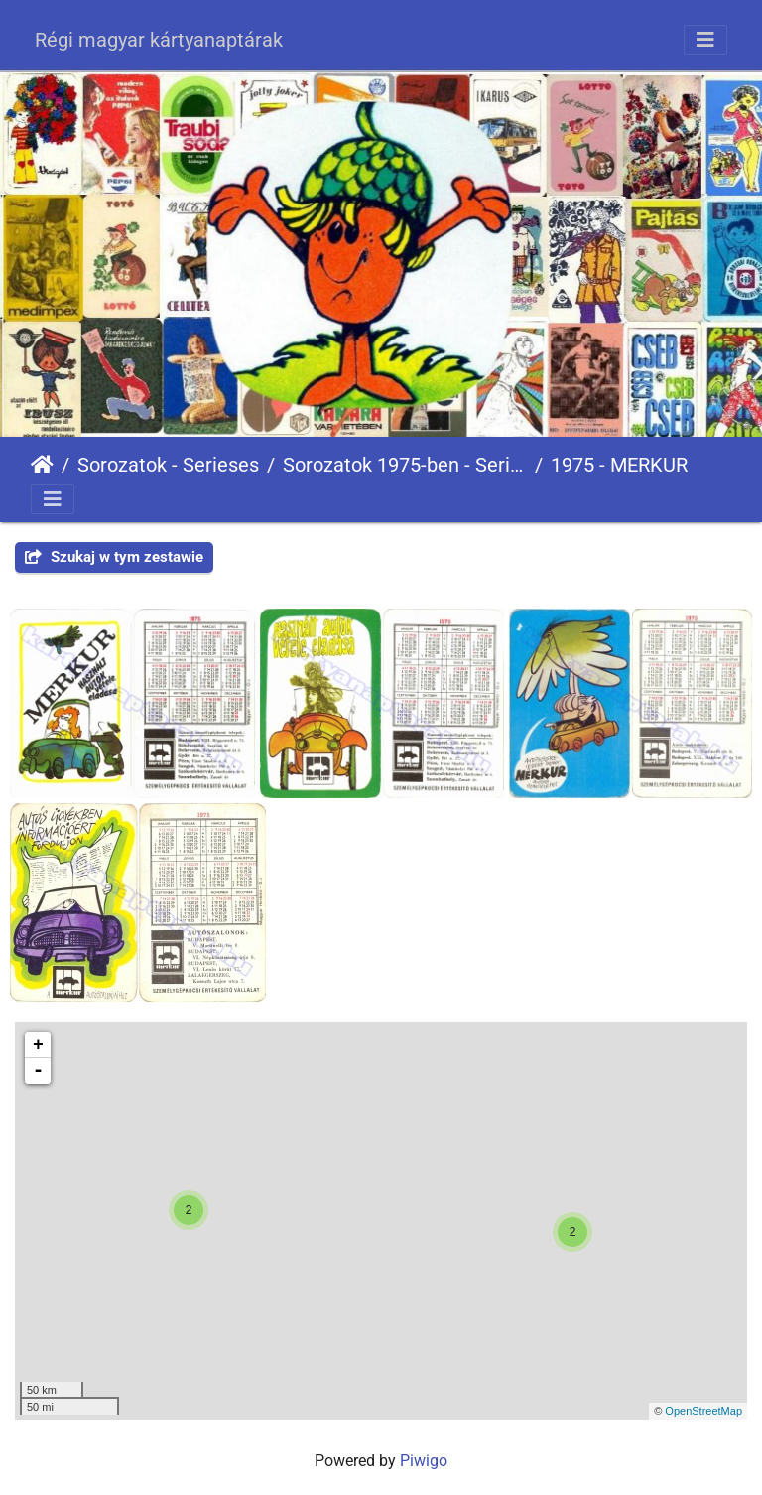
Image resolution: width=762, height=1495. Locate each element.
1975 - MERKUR (619, 464)
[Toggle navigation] (705, 40)
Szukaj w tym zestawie (114, 557)
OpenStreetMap (703, 1411)
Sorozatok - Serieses (168, 464)
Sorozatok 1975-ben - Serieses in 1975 (405, 464)
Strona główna (42, 464)
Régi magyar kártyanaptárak (159, 40)
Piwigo (423, 1460)
